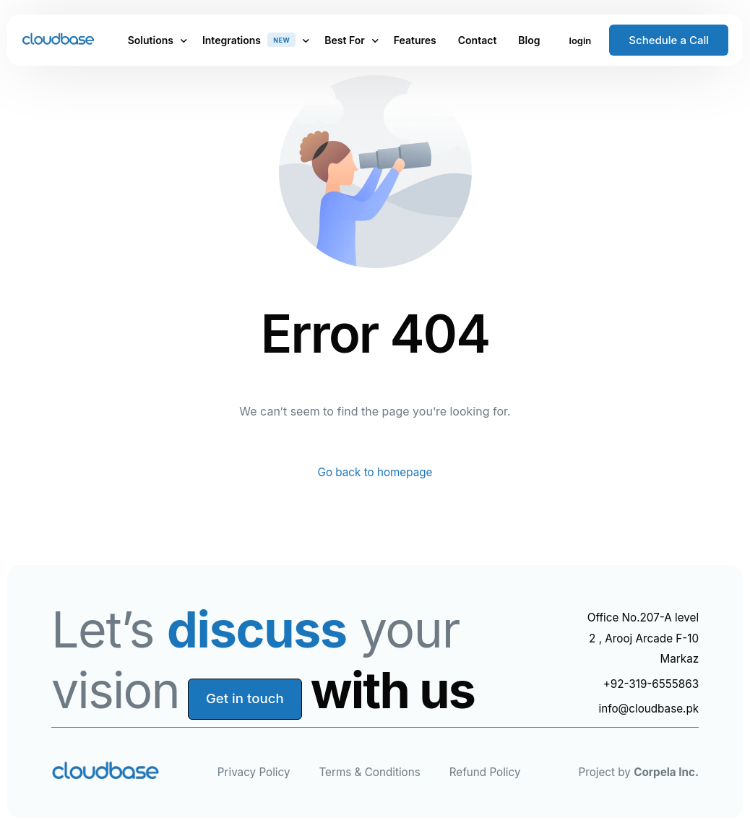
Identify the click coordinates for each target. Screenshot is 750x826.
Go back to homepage (374, 473)
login (580, 40)
